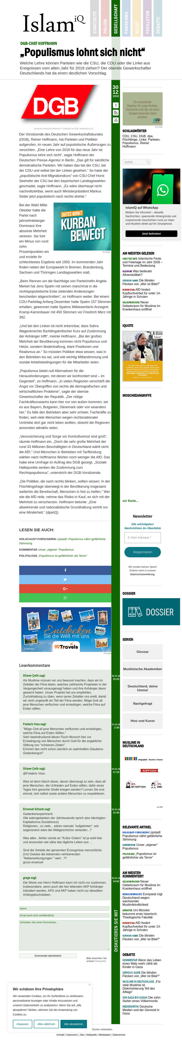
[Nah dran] (89, 985)
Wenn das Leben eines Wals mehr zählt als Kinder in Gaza (141, 963)
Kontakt (61, 1034)
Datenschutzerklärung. (142, 574)
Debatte (158, 18)
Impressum (72, 1034)
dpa (150, 136)
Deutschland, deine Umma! (143, 688)
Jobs (81, 1034)
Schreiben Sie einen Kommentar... (64, 935)
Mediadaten (105, 1034)
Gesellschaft (115, 18)
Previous (128, 782)
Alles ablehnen (46, 1024)
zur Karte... (130, 500)
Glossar (142, 652)
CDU (125, 136)
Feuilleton (147, 18)
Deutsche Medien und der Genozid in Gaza (140, 1010)
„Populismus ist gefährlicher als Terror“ (53, 555)
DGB (142, 136)
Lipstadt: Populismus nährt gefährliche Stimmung (62, 541)
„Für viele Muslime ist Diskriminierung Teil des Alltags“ (141, 987)
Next (155, 782)
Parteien (154, 139)
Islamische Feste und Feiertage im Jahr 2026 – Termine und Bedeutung (142, 262)
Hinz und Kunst (143, 721)
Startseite (94, 18)
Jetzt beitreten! (151, 233)
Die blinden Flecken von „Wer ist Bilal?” (141, 974)
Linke (142, 139)
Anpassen (22, 1024)
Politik (105, 18)
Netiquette (100, 961)
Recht (136, 18)
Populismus (130, 143)
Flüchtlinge (129, 139)
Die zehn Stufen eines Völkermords (141, 999)
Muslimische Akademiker (142, 669)
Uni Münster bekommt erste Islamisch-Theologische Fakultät (139, 914)
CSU (134, 136)
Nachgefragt (142, 703)
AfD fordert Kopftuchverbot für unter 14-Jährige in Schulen (141, 293)
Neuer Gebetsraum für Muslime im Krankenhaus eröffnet (141, 306)
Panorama (126, 18)
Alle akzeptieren (73, 1024)
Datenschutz (119, 1034)
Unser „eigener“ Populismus (46, 549)
